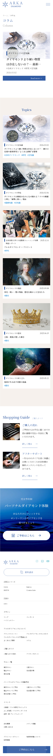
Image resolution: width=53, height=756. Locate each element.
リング (6, 617)
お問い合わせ (8, 727)
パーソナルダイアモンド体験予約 (16, 682)
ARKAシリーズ (9, 582)
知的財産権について (33, 736)
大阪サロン (30, 667)
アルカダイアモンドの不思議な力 (15, 637)
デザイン (7, 612)
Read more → (36, 78)
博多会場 (7, 674)
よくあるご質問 (9, 640)
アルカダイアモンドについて (15, 628)
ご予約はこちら (26, 749)
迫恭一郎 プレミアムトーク (13, 714)
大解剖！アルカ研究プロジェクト (15, 707)
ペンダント (30, 617)
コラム (28, 640)
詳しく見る (27, 443)
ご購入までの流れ (10, 654)
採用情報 (7, 740)
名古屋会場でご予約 (33, 690)
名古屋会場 (30, 670)
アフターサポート (32, 654)
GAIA (6, 587)
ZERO (6, 598)
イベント (7, 702)
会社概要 (7, 723)
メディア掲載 (31, 723)
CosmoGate (31, 590)
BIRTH (6, 590)
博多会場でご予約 (10, 694)
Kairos (28, 587)
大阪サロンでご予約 (33, 687)
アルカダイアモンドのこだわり (37, 634)
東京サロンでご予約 (11, 687)
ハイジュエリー (9, 620)
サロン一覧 (8, 662)
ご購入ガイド (9, 648)
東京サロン (7, 667)
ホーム (5, 15)
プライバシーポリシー (11, 736)
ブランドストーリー (11, 634)
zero (5, 603)
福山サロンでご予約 (11, 690)
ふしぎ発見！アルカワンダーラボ (15, 710)
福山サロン (7, 670)
